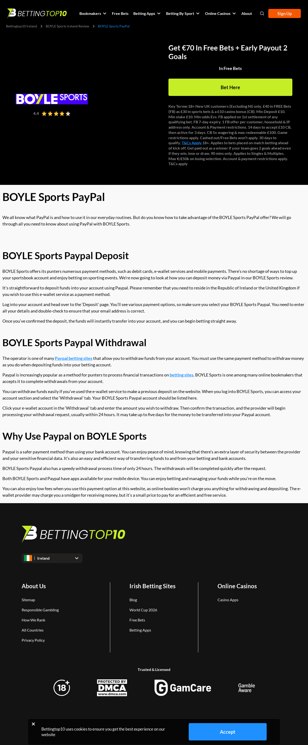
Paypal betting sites (73, 358)
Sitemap (28, 599)
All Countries (33, 630)
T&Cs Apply (191, 142)
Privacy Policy (33, 640)
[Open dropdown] (52, 558)
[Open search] (262, 13)
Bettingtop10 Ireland (21, 26)
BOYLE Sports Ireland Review (67, 26)
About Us (34, 585)
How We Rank (33, 620)
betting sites (181, 374)
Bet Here (230, 87)
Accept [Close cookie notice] (227, 732)
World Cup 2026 (143, 609)
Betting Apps (140, 630)
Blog (133, 599)
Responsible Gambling (40, 609)
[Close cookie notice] (33, 724)
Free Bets (137, 620)
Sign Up (284, 13)
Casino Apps (228, 599)
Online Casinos (237, 585)
